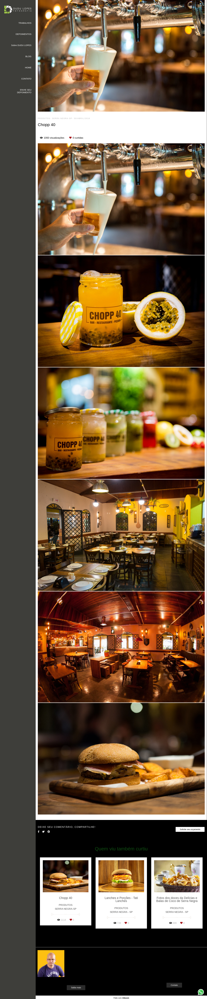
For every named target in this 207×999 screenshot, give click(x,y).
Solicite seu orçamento (190, 829)
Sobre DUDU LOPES (21, 45)
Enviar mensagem (179, 957)
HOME (28, 67)
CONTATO (26, 78)
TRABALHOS (24, 23)
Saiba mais (76, 987)
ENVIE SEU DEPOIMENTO (24, 91)
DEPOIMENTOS (23, 34)
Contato (174, 985)
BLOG (28, 56)
